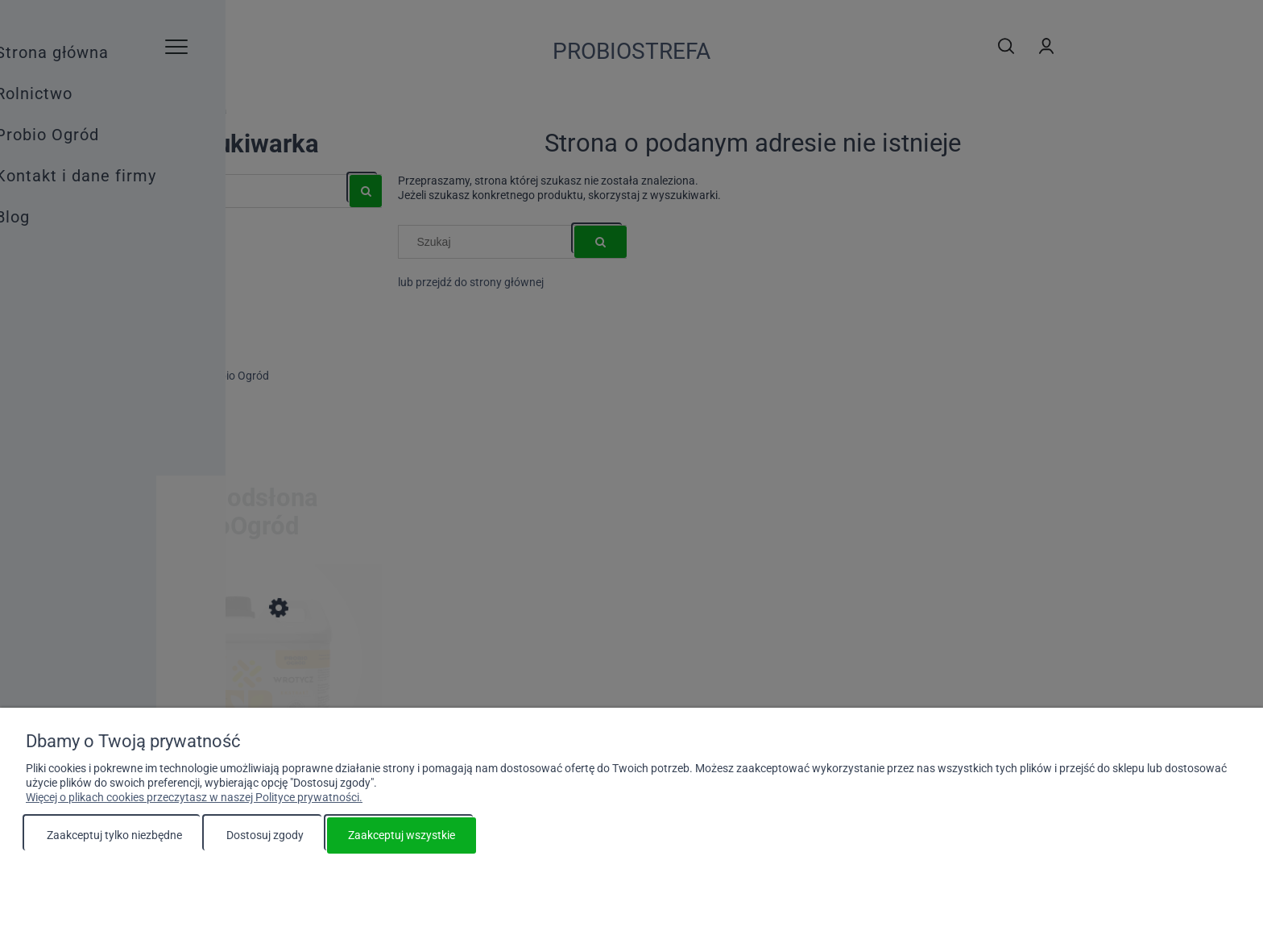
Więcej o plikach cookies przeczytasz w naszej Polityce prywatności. (194, 797)
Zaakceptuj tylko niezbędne (114, 835)
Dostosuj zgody (265, 835)
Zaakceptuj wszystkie (401, 835)
